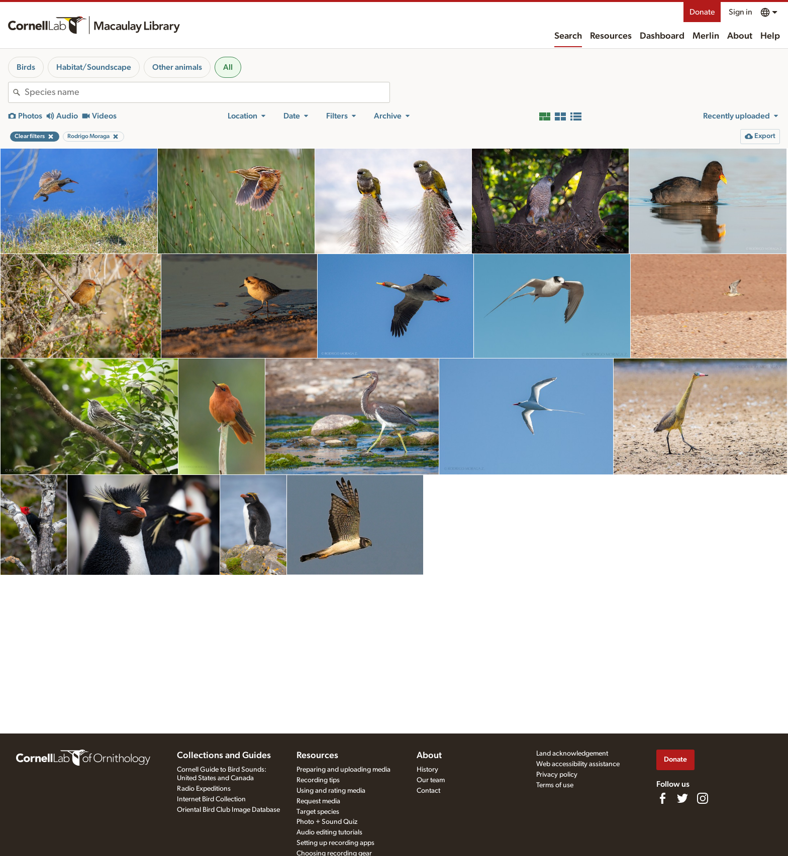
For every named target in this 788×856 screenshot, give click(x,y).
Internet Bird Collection (211, 799)
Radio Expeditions (204, 788)
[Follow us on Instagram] (703, 798)
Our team (431, 780)
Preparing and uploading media (343, 769)
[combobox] (207, 92)
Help (770, 36)
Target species (318, 811)
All (228, 67)
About (739, 36)
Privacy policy (556, 774)
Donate (702, 12)
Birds (26, 67)
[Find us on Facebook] (662, 798)
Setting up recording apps (335, 842)
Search (568, 36)
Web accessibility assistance (578, 764)
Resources (611, 36)
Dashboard (662, 36)
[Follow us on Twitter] (682, 798)
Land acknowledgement (572, 753)
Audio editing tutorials (329, 832)
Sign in (740, 12)
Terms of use (554, 785)
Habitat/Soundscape (93, 67)
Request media (318, 801)
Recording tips (318, 780)
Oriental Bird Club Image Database (228, 809)
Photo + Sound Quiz (327, 821)
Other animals (177, 67)
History (427, 769)
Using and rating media (331, 790)
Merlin (706, 36)
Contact (428, 790)
